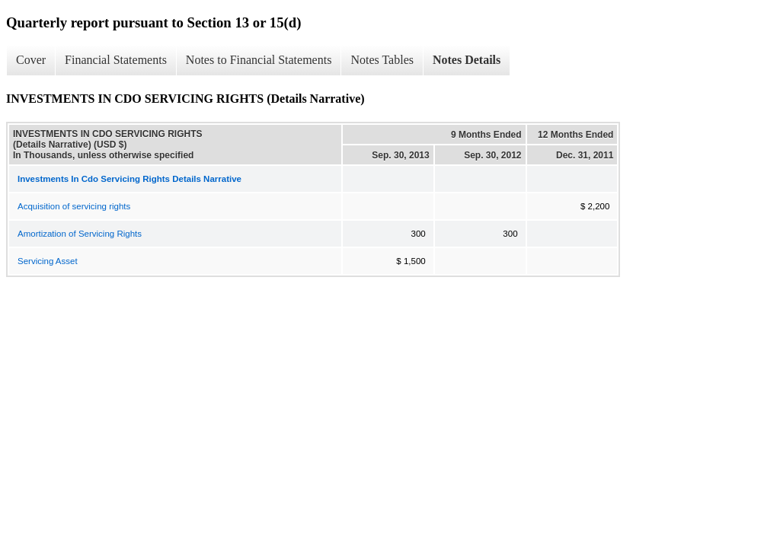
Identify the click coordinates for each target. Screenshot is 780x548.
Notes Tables (382, 59)
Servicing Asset (48, 261)
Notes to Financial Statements (259, 59)
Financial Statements (116, 59)
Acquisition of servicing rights (74, 206)
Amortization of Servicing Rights (80, 233)
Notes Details (466, 59)
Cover (31, 59)
